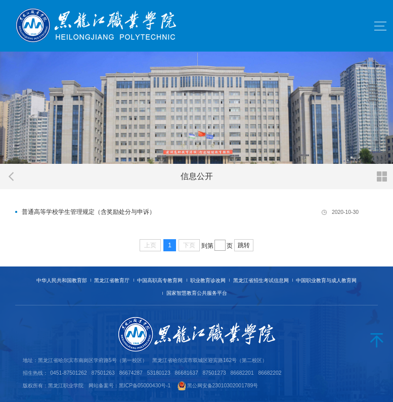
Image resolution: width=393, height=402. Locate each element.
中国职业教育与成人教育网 (326, 280)
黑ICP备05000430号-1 (145, 385)
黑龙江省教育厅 (111, 280)
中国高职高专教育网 (160, 280)
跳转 (244, 245)
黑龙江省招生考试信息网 (261, 280)
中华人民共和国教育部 (61, 280)
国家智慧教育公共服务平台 (196, 293)
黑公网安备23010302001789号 (222, 385)
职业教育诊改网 (208, 280)
